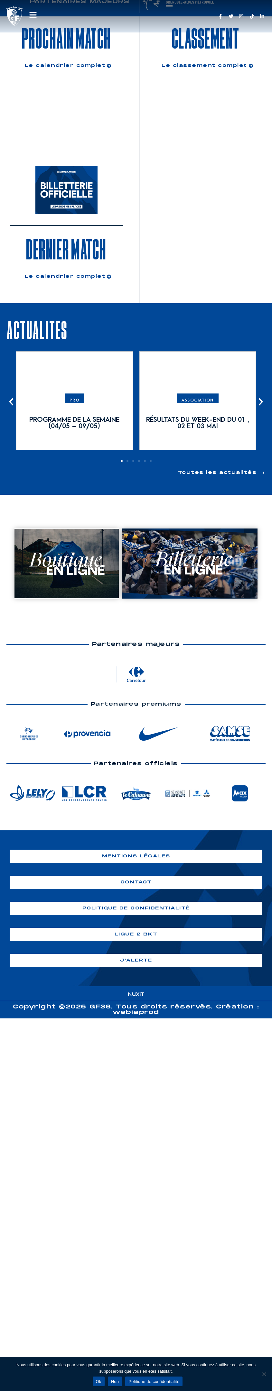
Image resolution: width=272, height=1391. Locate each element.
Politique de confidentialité (153, 1381)
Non (115, 1381)
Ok (98, 1381)
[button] (11, 402)
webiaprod (136, 1012)
